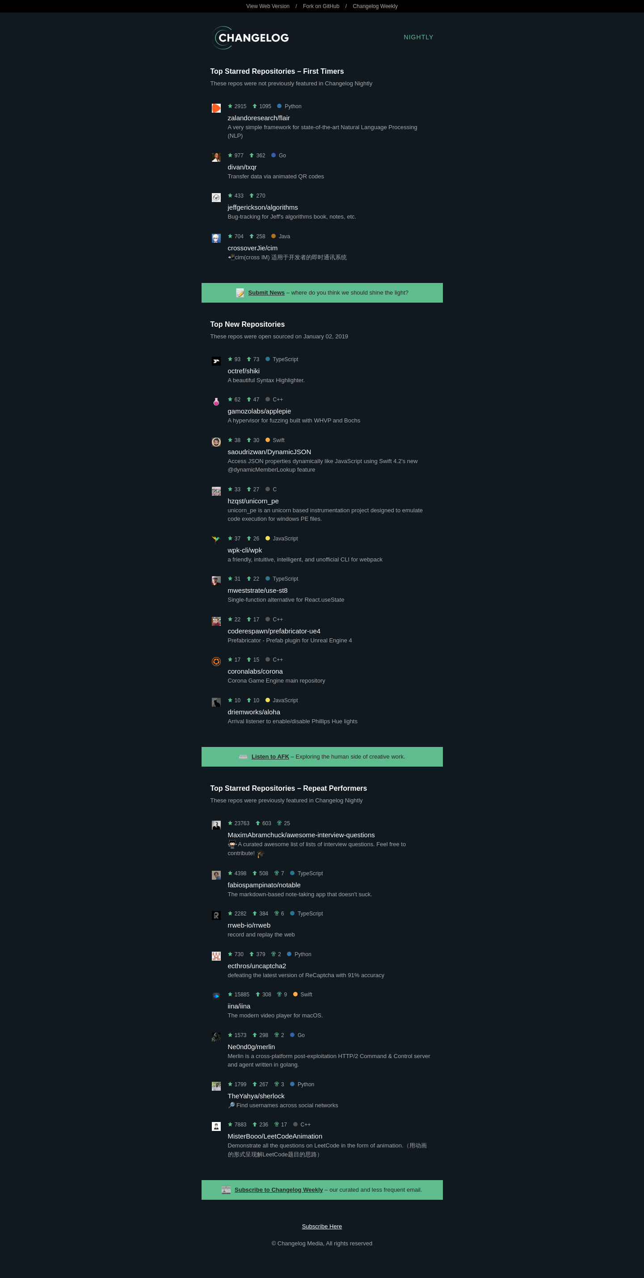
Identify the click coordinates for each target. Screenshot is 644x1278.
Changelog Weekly (375, 6)
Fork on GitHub (321, 6)
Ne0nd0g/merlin (251, 1046)
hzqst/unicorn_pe (253, 501)
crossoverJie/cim (253, 248)
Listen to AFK (270, 756)
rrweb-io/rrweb (249, 925)
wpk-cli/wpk (245, 550)
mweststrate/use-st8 (258, 590)
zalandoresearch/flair (259, 118)
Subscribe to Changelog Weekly (279, 1189)
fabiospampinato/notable (264, 885)
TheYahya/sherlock (256, 1096)
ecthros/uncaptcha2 (257, 966)
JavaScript (281, 539)
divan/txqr (242, 167)
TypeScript (282, 359)
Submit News (266, 292)
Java (280, 236)
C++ (274, 399)
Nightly (419, 37)
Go (278, 155)
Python (289, 106)
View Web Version (268, 6)
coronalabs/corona (255, 671)
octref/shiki (244, 371)
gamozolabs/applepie (259, 411)
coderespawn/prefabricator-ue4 (274, 631)
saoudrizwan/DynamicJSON (269, 452)
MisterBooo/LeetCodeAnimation (275, 1136)
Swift (275, 440)
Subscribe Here (322, 1226)
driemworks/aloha (254, 712)
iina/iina (239, 1006)
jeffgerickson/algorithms (263, 207)
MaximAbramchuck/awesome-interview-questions (301, 835)
